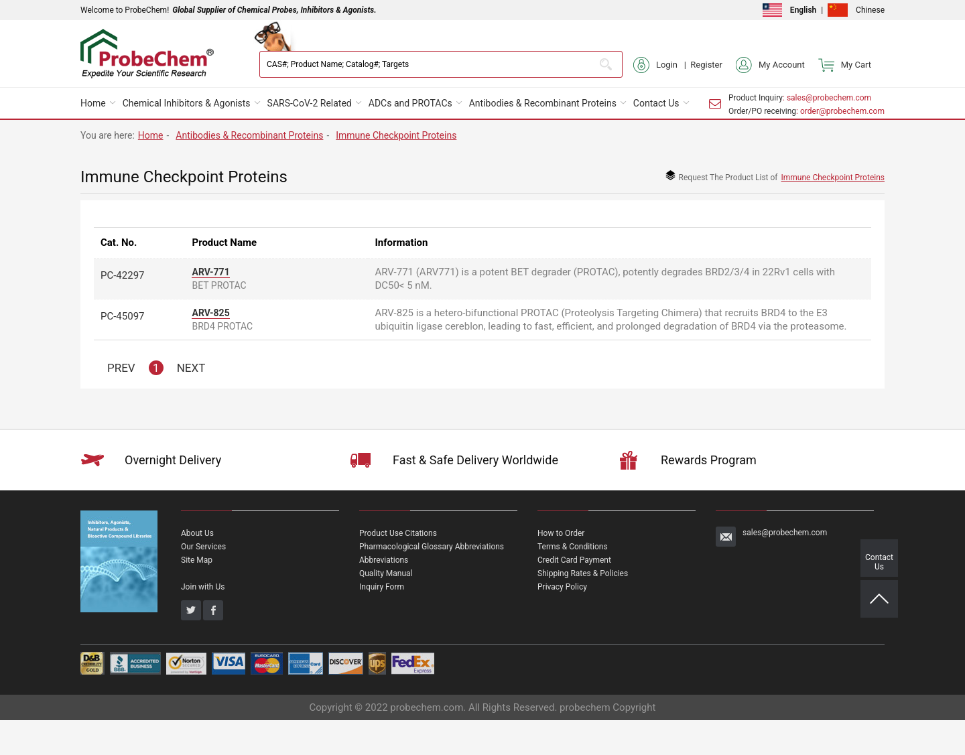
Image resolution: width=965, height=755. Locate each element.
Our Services (203, 546)
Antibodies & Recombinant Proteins (543, 103)
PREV (121, 367)
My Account (770, 65)
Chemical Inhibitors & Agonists (187, 103)
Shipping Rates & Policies (582, 573)
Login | (661, 65)
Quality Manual (386, 573)
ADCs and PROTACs (410, 103)
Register (706, 65)
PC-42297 (123, 275)
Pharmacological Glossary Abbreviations (431, 546)
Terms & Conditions (572, 546)
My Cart (844, 65)
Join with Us (202, 587)
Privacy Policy (562, 587)
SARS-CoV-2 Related (309, 103)
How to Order (560, 533)
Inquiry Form (381, 587)
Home (93, 103)
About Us (197, 533)
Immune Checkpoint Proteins (396, 135)
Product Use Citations (398, 533)
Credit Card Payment (574, 560)
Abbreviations (383, 560)
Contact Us (656, 103)
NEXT (191, 367)
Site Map (196, 560)
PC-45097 (123, 316)
